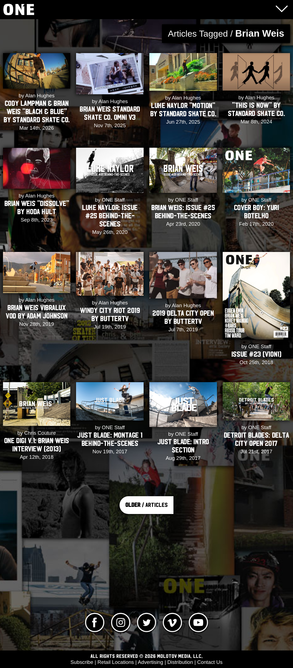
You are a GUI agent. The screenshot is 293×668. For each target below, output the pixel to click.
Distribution (180, 662)
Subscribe (82, 662)
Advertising (150, 662)
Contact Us (210, 662)
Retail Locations (115, 662)
